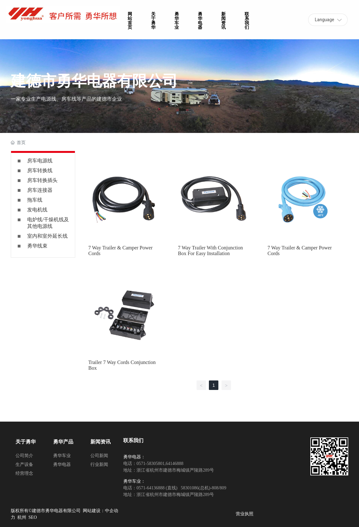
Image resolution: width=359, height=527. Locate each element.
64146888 (174, 463)
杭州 (21, 517)
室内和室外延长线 (47, 236)
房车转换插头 (42, 180)
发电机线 (37, 209)
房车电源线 (39, 160)
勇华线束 (37, 245)
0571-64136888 (151, 488)
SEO (32, 517)
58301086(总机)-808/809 (203, 488)
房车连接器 (39, 190)
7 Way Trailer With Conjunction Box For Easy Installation (210, 250)
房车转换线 (39, 170)
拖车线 (34, 200)
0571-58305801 (151, 463)
